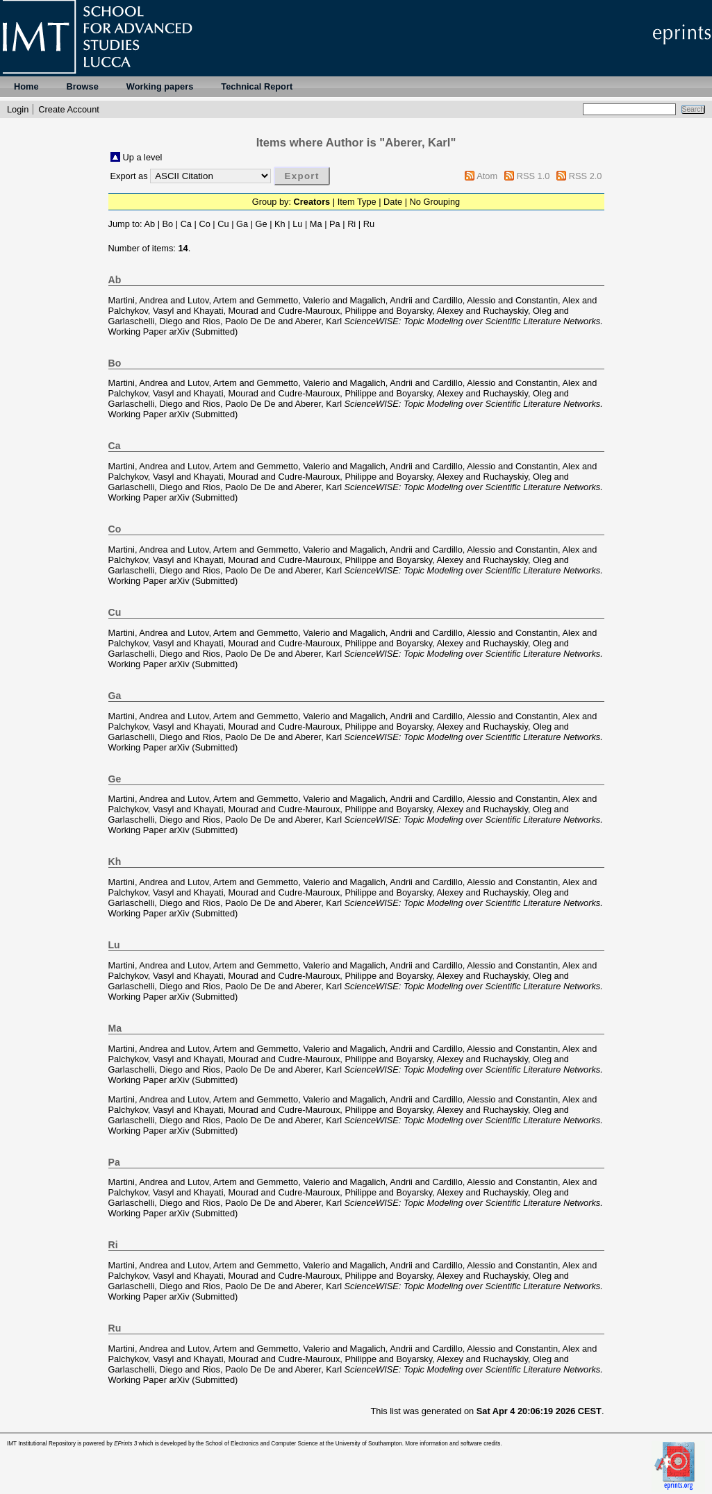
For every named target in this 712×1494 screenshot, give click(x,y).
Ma (316, 224)
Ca (186, 224)
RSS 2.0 (585, 176)
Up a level (143, 157)
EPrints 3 (125, 1444)
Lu (297, 224)
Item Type (357, 201)
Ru (368, 224)
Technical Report (256, 86)
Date (392, 201)
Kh (279, 224)
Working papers (159, 86)
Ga (242, 224)
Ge (261, 224)
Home (26, 86)
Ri (351, 224)
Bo (168, 224)
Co (204, 224)
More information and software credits (452, 1444)
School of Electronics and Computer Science (262, 1444)
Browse (83, 86)
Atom (487, 176)
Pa (334, 224)
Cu (223, 224)
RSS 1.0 (533, 176)
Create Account (68, 109)
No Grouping (435, 201)
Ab (149, 224)
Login (17, 109)
